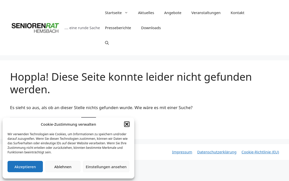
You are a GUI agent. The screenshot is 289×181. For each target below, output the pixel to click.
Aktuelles (146, 12)
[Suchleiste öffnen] (107, 42)
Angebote (172, 12)
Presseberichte (118, 27)
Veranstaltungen (206, 12)
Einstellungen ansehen (106, 166)
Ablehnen (63, 166)
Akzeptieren (25, 166)
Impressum (182, 151)
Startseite (119, 12)
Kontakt (237, 12)
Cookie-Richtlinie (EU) (260, 151)
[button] (126, 124)
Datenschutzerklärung (217, 151)
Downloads (151, 27)
